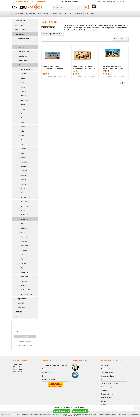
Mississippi (24, 175)
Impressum (104, 365)
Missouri (23, 179)
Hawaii (23, 113)
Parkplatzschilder (22, 299)
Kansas (23, 140)
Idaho (22, 122)
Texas (22, 254)
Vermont (23, 263)
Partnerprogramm (106, 398)
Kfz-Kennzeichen (21, 47)
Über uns (103, 401)
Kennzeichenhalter (22, 43)
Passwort (16, 331)
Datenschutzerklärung (107, 376)
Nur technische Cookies (80, 411)
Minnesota (24, 171)
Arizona (23, 82)
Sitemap (103, 405)
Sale (86, 14)
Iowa (22, 135)
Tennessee (24, 250)
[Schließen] (138, 407)
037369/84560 (118, 2)
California (23, 91)
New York (23, 210)
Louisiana (23, 149)
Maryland (23, 157)
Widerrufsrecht (105, 369)
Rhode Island (24, 241)
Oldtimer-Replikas (24, 60)
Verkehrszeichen (21, 307)
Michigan (23, 166)
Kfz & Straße (56, 14)
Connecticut (24, 100)
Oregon (23, 232)
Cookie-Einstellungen (107, 387)
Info (92, 14)
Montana (23, 184)
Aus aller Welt (23, 56)
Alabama (23, 74)
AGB (102, 380)
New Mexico (24, 206)
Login (15, 326)
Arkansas (23, 87)
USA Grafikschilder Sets (27, 69)
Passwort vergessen (25, 342)
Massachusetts (25, 162)
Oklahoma (24, 228)
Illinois (23, 127)
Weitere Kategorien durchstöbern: (53, 34)
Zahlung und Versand (107, 372)
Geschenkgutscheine (107, 394)
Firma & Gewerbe (43, 14)
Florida (23, 109)
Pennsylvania (24, 237)
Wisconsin (24, 281)
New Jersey (24, 201)
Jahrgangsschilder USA (25, 294)
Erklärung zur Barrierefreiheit (109, 383)
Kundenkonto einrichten (25, 345)
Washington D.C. (25, 290)
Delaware (23, 104)
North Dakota (24, 219)
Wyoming (23, 285)
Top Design (78, 14)
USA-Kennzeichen (24, 65)
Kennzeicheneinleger (23, 38)
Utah (22, 259)
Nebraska (23, 188)
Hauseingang (30, 14)
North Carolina (25, 215)
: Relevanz (120, 39)
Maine (22, 153)
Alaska (23, 78)
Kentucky (23, 144)
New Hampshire (25, 197)
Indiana (23, 131)
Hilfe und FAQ (105, 390)
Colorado (23, 96)
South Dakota (24, 246)
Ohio (22, 224)
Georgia (23, 118)
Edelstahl (68, 14)
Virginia (23, 268)
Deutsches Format (24, 52)
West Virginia (24, 276)
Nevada (23, 193)
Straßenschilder (21, 303)
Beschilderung (18, 14)
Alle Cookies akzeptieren (61, 411)
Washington (24, 272)
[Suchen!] (85, 7)
